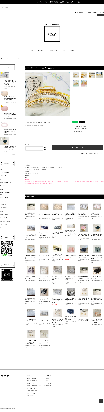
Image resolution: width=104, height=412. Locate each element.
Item (100, 15)
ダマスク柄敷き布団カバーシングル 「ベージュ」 (83, 277)
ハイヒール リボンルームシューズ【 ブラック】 (96, 277)
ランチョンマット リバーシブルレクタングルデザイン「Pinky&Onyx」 (10, 115)
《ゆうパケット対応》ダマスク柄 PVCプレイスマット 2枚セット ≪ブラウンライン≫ (10, 82)
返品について (84, 153)
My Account (80, 12)
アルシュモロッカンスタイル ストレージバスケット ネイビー (70, 318)
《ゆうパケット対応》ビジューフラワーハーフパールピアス (83, 300)
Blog (63, 50)
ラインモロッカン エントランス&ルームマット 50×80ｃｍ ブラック (57, 256)
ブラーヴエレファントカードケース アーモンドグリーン (96, 257)
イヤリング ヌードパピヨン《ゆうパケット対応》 (83, 320)
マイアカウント (48, 375)
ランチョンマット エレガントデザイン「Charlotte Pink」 (10, 131)
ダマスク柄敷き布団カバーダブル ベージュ (30, 214)
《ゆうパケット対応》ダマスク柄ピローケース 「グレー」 (70, 215)
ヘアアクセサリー (18, 58)
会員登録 (46, 378)
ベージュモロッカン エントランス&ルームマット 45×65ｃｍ (44, 215)
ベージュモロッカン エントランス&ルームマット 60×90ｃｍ (57, 215)
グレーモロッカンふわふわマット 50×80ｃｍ (57, 233)
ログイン (46, 380)
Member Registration (92, 12)
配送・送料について (32, 380)
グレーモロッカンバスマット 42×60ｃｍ (83, 214)
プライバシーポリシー (32, 388)
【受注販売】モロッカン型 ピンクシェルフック (83, 235)
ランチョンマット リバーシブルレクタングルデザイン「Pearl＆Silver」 (10, 98)
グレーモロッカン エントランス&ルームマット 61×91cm (70, 278)
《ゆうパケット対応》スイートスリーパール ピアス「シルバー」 (70, 300)
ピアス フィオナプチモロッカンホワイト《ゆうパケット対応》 (44, 342)
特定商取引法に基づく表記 (96, 153)
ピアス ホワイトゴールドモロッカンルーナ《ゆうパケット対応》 (30, 342)
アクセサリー (8, 58)
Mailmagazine (53, 50)
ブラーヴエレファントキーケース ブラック (83, 256)
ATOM (31, 395)
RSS (28, 395)
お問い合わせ (47, 385)
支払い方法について (32, 378)
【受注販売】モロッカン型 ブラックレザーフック (10, 147)
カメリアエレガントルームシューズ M (44, 299)
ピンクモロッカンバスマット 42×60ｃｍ (96, 214)
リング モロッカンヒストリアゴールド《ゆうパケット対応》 (96, 321)
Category (41, 50)
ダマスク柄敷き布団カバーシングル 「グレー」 (30, 299)
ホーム (1, 58)
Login (102, 12)
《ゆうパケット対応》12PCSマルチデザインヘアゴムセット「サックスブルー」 (57, 300)
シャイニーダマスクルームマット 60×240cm (70, 231)
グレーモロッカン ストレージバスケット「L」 (44, 320)
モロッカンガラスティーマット (44, 256)
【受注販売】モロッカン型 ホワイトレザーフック (30, 257)
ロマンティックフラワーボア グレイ (30, 277)
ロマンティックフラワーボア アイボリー (44, 277)
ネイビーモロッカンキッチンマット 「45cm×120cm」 (44, 234)
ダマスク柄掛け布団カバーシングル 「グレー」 (30, 320)
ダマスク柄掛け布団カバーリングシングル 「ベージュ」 (96, 300)
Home (31, 50)
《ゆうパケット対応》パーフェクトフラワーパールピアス (57, 321)
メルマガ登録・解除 (32, 390)
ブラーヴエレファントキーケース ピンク (70, 256)
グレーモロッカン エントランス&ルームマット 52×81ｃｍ (57, 278)
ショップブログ (31, 393)
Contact (72, 50)
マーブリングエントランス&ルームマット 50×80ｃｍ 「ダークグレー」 (30, 236)
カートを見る (47, 383)
